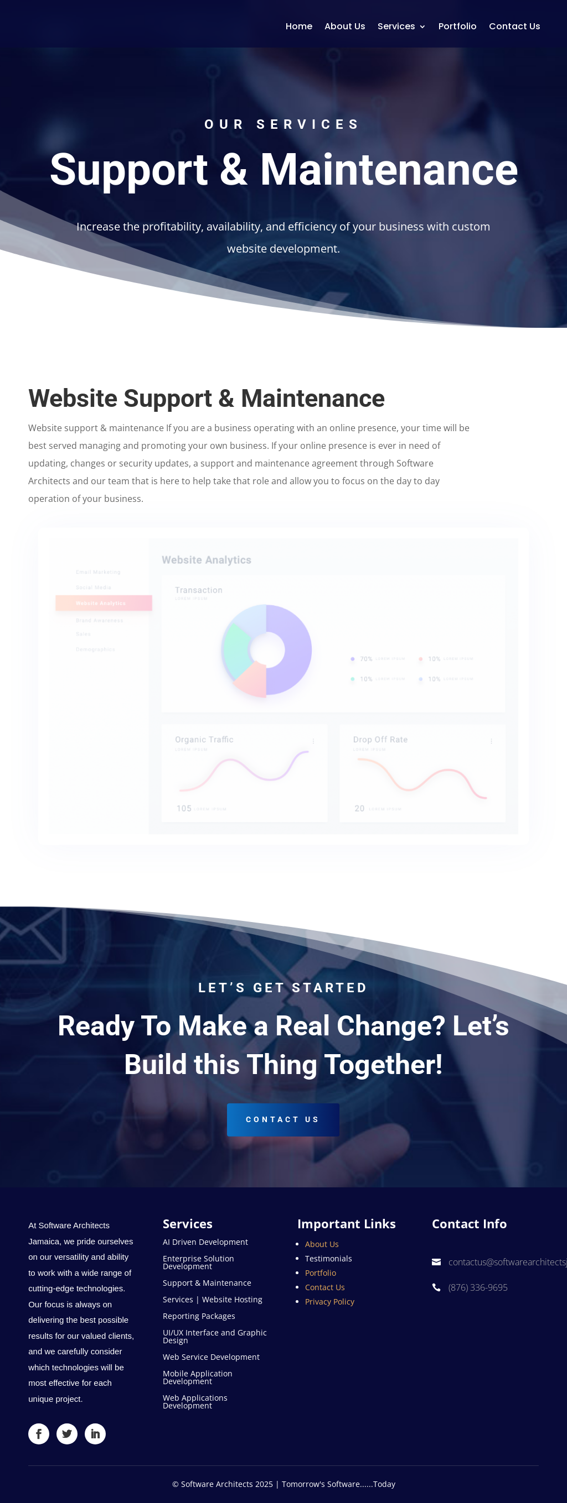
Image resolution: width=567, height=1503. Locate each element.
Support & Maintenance (207, 1283)
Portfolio (458, 26)
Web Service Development (211, 1357)
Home (299, 26)
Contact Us (514, 26)
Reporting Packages (199, 1316)
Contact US (283, 1119)
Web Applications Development (195, 1402)
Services (396, 26)
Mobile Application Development (198, 1378)
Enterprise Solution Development (198, 1263)
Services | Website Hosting (212, 1300)
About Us (344, 26)
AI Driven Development (205, 1242)
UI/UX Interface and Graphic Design (215, 1337)
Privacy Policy (329, 1301)
